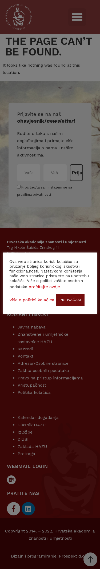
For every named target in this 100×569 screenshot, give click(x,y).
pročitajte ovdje (44, 286)
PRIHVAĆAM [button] (70, 300)
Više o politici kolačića (31, 299)
